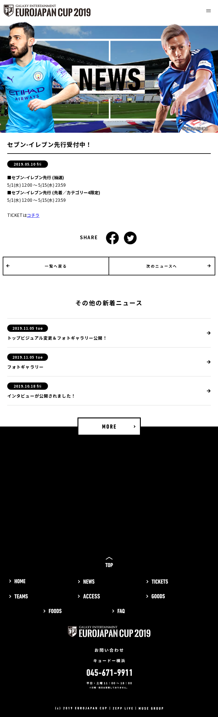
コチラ (33, 215)
